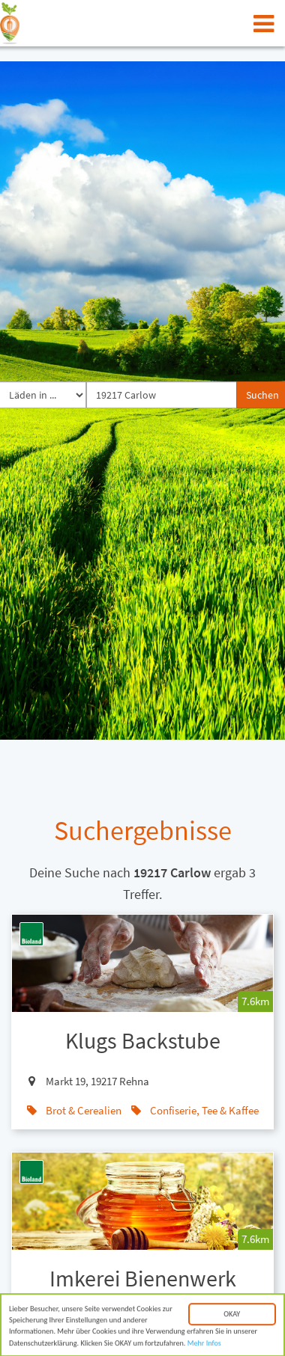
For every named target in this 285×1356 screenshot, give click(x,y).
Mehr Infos (204, 1346)
